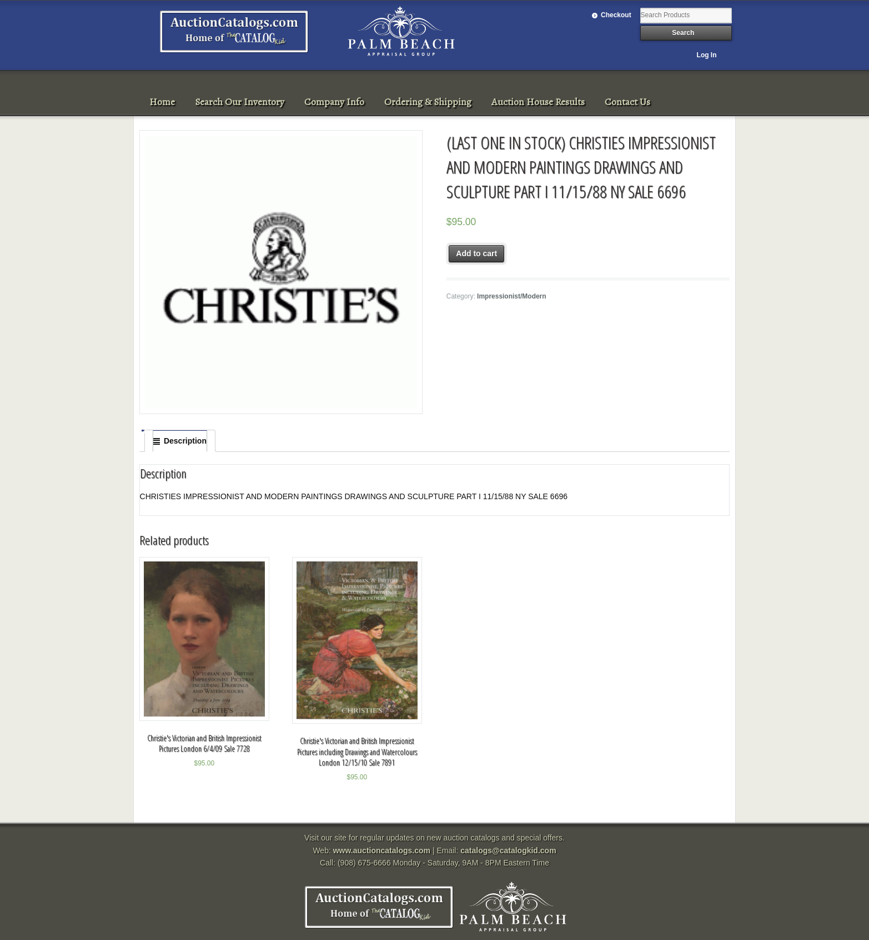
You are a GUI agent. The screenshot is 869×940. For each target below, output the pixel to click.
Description (185, 440)
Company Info (334, 101)
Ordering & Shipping (427, 101)
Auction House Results (538, 101)
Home (162, 101)
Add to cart (476, 253)
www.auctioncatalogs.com (381, 850)
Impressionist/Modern (511, 296)
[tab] (179, 441)
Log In (707, 55)
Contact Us (627, 101)
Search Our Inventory (239, 101)
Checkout (616, 15)
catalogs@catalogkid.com (508, 850)
